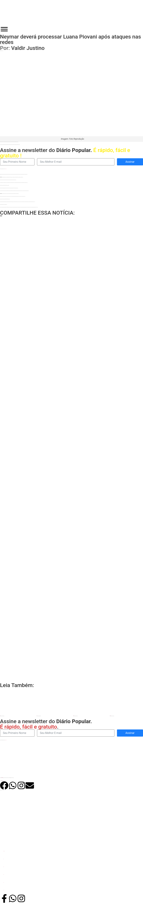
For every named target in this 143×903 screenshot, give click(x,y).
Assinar (130, 161)
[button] (0, 215)
